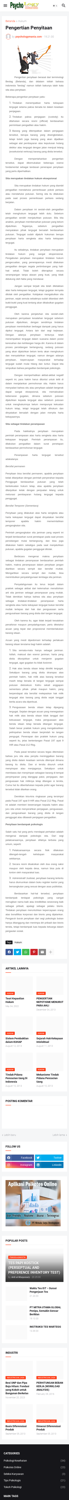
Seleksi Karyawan (34, 1474)
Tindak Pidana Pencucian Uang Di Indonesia (16, 1078)
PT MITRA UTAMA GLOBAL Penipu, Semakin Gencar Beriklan (45, 1311)
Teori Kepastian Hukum (15, 1000)
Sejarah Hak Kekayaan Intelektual (49, 1040)
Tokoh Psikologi (34, 1487)
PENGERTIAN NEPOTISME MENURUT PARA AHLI (49, 1002)
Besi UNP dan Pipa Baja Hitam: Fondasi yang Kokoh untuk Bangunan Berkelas (17, 1388)
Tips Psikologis (34, 1480)
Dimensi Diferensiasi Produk (48, 1428)
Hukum (22, 21)
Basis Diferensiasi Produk (16, 1428)
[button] (5, 6)
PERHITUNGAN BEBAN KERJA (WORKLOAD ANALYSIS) (49, 1386)
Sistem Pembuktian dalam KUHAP (17, 1040)
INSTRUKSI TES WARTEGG (45, 1326)
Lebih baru (10, 1134)
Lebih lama (59, 1134)
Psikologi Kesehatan (34, 1461)
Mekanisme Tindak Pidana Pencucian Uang (47, 1078)
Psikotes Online (34, 1467)
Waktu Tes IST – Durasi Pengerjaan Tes (43, 1290)
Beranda (10, 21)
